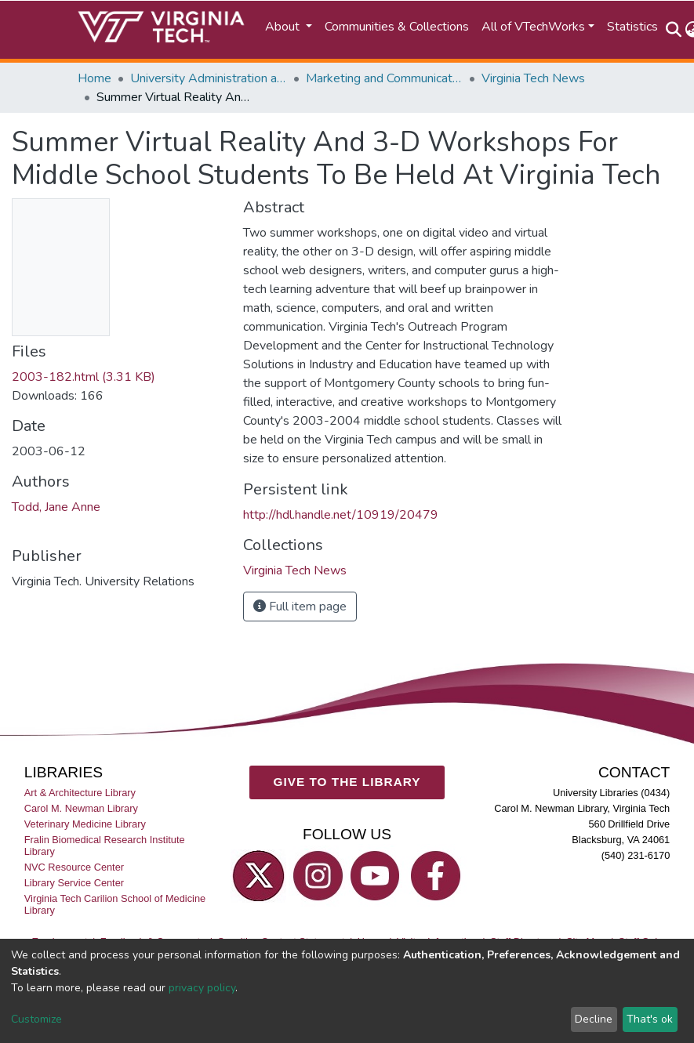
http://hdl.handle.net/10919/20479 (340, 514)
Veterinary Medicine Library (85, 824)
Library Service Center (74, 883)
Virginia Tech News (533, 78)
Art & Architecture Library (80, 793)
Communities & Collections (397, 26)
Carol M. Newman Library (81, 808)
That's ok (650, 1019)
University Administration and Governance (208, 78)
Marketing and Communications (384, 78)
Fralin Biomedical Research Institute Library (104, 845)
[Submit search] (674, 29)
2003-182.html (83, 377)
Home (94, 78)
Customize (36, 1019)
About (284, 26)
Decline (593, 1019)
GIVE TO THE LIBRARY (347, 781)
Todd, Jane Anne (56, 507)
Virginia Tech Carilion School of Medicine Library (114, 904)
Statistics (632, 26)
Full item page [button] (300, 606)
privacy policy (202, 987)
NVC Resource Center (74, 867)
